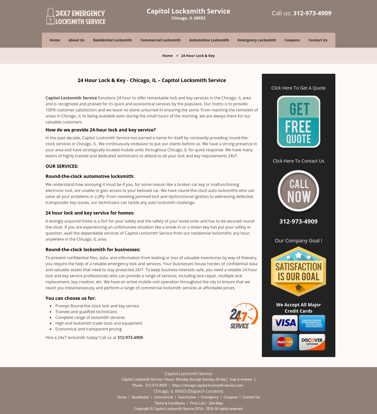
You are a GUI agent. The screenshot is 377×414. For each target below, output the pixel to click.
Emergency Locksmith (257, 40)
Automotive (187, 397)
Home (55, 40)
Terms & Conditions (169, 403)
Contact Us (317, 40)
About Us (76, 40)
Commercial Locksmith (160, 40)
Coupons (292, 40)
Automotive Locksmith (209, 40)
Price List (197, 403)
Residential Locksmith (112, 40)
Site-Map (216, 403)
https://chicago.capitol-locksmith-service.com (208, 385)
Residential (140, 397)
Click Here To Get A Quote (298, 88)
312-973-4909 (312, 13)
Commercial (163, 397)
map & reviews (241, 379)
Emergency (209, 397)
